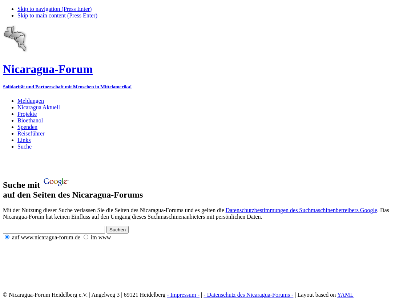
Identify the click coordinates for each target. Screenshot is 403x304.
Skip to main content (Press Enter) (57, 15)
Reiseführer (31, 133)
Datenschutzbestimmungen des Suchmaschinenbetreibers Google (301, 210)
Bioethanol (30, 120)
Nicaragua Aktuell (38, 107)
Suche (24, 146)
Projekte (27, 114)
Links (24, 140)
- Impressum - (183, 295)
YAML (345, 295)
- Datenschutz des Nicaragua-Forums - (248, 295)
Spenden (27, 127)
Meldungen (30, 101)
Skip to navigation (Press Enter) (54, 9)
